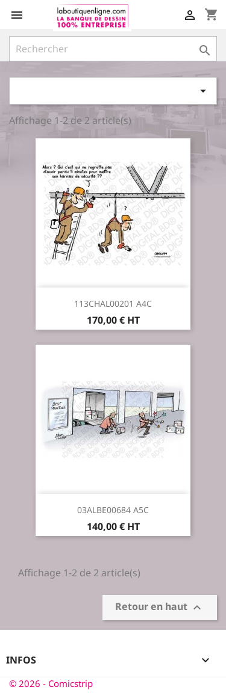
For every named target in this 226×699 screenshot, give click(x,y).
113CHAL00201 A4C (113, 303)
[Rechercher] (113, 48)
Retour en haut (159, 607)
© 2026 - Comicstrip (51, 683)
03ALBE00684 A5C (113, 510)
